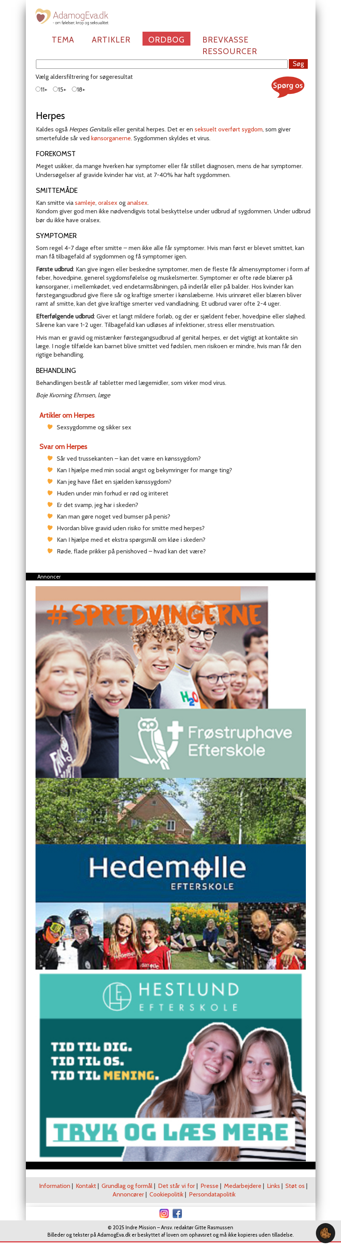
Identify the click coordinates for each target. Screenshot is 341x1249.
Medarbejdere (242, 1185)
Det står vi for (176, 1185)
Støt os (295, 1185)
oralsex (107, 202)
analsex (137, 202)
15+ (59, 89)
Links (273, 1185)
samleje (85, 202)
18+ (78, 89)
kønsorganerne (111, 138)
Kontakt (86, 1185)
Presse (209, 1185)
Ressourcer (229, 51)
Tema (63, 39)
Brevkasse (225, 39)
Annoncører (128, 1194)
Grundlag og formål (127, 1185)
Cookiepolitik (166, 1194)
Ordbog (166, 39)
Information (54, 1185)
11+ (42, 89)
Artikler (111, 39)
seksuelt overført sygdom (229, 129)
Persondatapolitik (212, 1194)
